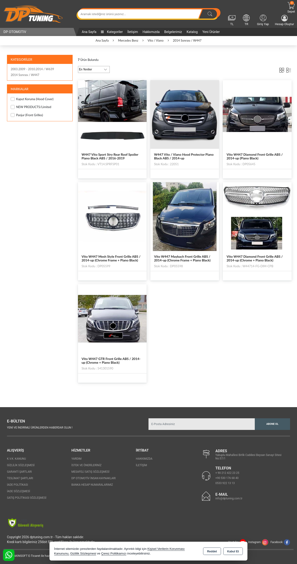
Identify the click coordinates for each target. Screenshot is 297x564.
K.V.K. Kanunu (16, 458)
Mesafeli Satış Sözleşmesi (90, 471)
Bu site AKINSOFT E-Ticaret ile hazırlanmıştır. (33, 555)
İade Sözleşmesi (18, 491)
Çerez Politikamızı (113, 553)
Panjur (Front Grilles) (27, 115)
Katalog (192, 32)
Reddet (212, 551)
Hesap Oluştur (284, 20)
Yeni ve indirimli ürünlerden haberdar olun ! (39, 427)
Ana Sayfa (89, 32)
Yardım (76, 458)
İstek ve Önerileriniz (86, 465)
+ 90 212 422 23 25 (227, 473)
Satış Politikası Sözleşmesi (26, 497)
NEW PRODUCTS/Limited (31, 107)
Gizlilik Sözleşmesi (21, 465)
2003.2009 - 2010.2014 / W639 (32, 69)
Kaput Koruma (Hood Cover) (32, 99)
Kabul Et (233, 551)
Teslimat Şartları (20, 478)
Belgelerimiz (173, 32)
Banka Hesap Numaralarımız (92, 484)
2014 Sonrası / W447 (25, 75)
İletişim (132, 32)
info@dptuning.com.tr (228, 498)
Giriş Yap (263, 20)
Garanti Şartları (19, 471)
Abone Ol (272, 423)
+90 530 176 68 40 (227, 478)
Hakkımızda (150, 32)
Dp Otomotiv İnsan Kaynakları (93, 478)
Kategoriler (112, 32)
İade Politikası (17, 484)
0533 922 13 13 (225, 483)
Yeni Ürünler (211, 32)
